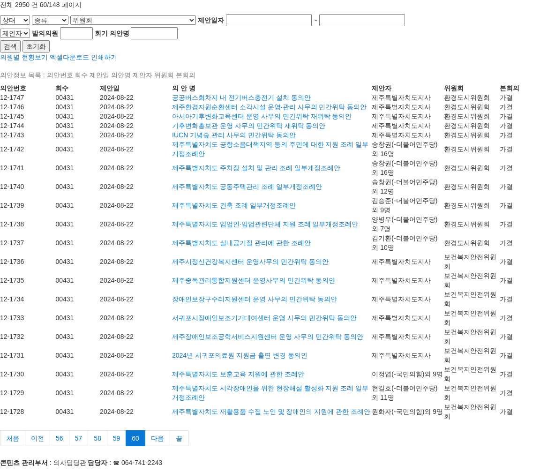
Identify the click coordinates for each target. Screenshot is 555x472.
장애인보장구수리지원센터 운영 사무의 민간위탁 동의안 (254, 299)
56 (59, 438)
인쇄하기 (104, 57)
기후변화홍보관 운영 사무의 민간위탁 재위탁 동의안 (248, 125)
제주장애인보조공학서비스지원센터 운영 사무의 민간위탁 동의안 (267, 336)
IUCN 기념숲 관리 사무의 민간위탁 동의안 (234, 135)
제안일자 (211, 20)
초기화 (36, 46)
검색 (10, 46)
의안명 (119, 33)
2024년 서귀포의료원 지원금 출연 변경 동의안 (240, 355)
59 (116, 438)
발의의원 (45, 33)
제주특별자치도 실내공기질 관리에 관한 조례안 (241, 243)
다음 (157, 438)
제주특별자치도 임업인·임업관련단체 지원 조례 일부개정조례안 (265, 224)
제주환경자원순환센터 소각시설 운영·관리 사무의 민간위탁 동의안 (269, 107)
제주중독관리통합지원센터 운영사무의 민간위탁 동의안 (253, 280)
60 (135, 438)
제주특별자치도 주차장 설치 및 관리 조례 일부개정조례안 (256, 168)
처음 (12, 438)
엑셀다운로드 (69, 57)
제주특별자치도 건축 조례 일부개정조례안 (234, 205)
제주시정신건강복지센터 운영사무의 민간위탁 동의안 (250, 261)
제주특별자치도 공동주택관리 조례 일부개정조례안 (247, 186)
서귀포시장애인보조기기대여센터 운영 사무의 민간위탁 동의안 (264, 318)
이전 (37, 438)
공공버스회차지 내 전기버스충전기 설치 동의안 (241, 97)
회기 (101, 33)
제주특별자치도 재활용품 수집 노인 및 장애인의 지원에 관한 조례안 (271, 411)
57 (78, 438)
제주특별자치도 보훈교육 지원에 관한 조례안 (238, 374)
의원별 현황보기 (24, 57)
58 (97, 438)
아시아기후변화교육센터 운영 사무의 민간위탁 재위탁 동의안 (262, 116)
